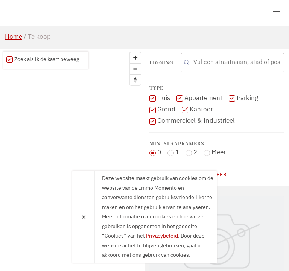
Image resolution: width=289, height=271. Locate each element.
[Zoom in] (135, 57)
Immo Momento (48, 13)
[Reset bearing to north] (135, 79)
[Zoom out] (135, 68)
